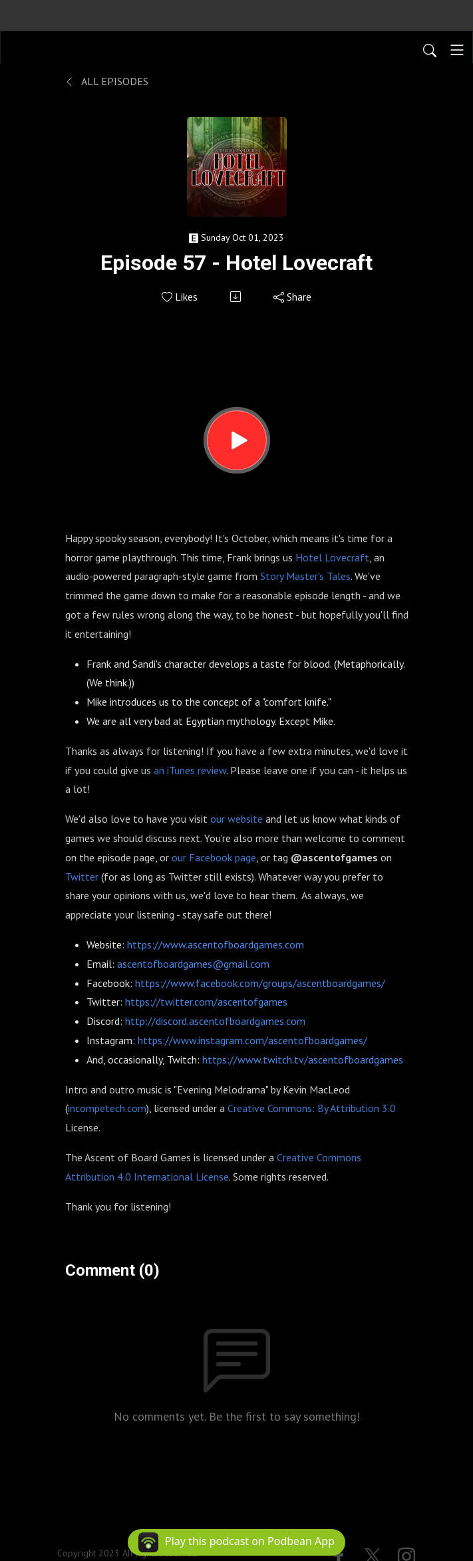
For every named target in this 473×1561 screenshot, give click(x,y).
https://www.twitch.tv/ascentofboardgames (302, 1059)
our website (236, 818)
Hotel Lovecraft (332, 557)
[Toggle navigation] (457, 50)
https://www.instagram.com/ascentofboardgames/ (252, 1040)
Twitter (81, 876)
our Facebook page (214, 857)
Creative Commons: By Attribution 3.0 (312, 1108)
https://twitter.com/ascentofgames (206, 1001)
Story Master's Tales (305, 576)
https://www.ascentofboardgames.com (215, 944)
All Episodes (106, 81)
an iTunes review (190, 770)
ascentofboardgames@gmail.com (193, 963)
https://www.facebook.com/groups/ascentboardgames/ (260, 983)
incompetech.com (107, 1108)
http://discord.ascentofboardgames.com (215, 1021)
